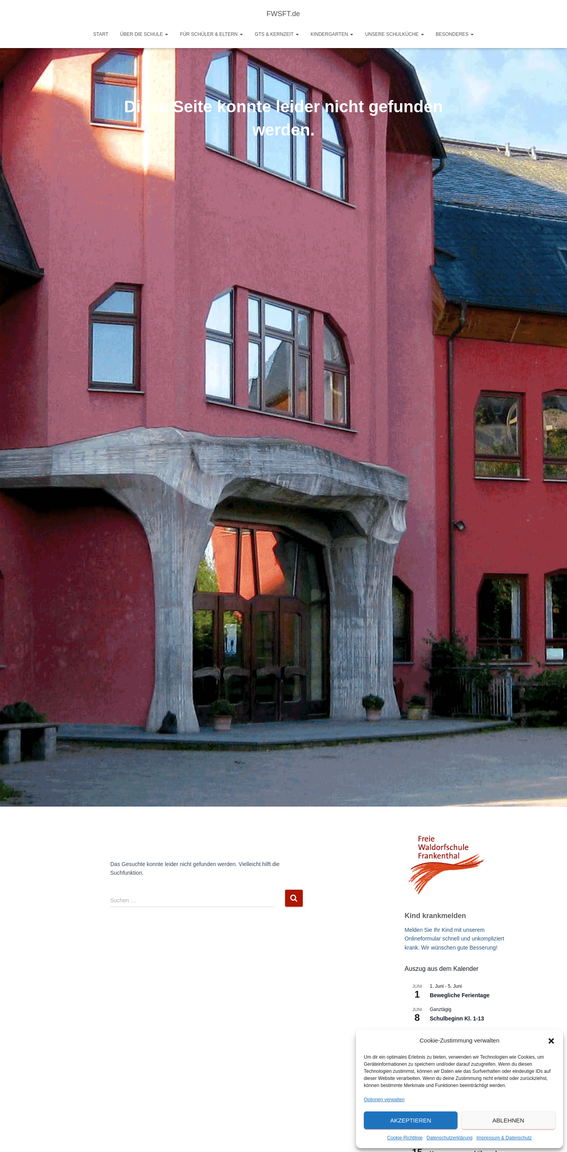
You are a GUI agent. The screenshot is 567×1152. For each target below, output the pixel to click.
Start (100, 34)
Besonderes (455, 34)
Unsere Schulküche (394, 34)
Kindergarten (332, 34)
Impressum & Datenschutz (504, 1138)
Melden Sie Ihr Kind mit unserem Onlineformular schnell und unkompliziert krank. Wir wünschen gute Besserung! (454, 939)
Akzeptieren (410, 1120)
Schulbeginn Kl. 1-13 (457, 1018)
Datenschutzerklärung (449, 1138)
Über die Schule (144, 34)
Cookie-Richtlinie (404, 1138)
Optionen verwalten (384, 1099)
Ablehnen (508, 1120)
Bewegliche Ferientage (460, 995)
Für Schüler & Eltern (211, 34)
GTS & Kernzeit (277, 34)
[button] (551, 1041)
